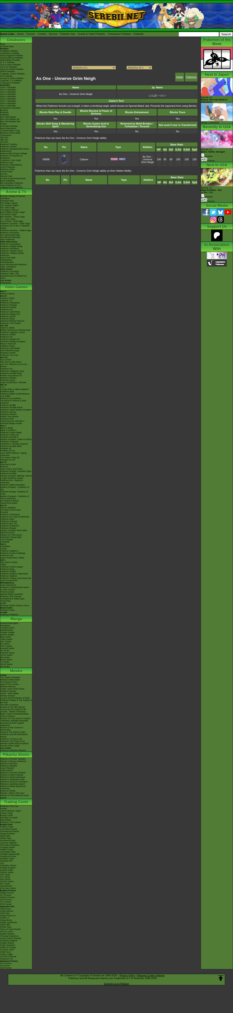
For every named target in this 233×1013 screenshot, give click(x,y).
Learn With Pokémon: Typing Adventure (13, 454)
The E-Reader (6, 539)
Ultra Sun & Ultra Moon (10, 362)
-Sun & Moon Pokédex (10, 65)
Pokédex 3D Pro (7, 451)
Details (179, 77)
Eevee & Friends (7, 791)
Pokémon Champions (10, 303)
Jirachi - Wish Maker (9, 693)
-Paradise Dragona (9, 940)
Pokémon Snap (7, 569)
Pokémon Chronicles (9, 233)
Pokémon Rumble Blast (11, 446)
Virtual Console (7, 592)
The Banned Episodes (10, 237)
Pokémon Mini (6, 555)
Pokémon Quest (7, 380)
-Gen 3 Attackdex (8, 92)
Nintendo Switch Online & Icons (14, 605)
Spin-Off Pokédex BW (10, 121)
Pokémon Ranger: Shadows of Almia (14, 493)
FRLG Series (6, 646)
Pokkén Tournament (9, 416)
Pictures (208, 161)
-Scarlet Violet (6, 870)
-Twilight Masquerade (10, 854)
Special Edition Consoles (11, 594)
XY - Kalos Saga (7, 219)
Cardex (3, 124)
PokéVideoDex (7, 262)
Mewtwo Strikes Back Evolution (14, 743)
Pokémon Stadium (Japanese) (14, 574)
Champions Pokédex (119, 34)
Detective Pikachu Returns (12, 321)
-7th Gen (4, 142)
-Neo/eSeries (6, 886)
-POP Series (6, 904)
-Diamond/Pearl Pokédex (11, 58)
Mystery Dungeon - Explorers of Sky (14, 488)
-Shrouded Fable (7, 852)
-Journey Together (8, 843)
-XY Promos (5, 902)
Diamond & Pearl (8, 464)
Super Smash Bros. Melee (12, 558)
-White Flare (5, 838)
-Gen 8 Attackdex (8, 103)
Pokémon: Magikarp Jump (12, 371)
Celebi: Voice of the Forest (12, 689)
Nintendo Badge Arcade (11, 423)
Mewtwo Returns (7, 686)
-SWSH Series (6, 872)
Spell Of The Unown (9, 684)
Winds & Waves (7, 294)
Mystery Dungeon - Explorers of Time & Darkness (14, 497)
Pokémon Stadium (8, 576)
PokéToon (4, 255)
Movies (16, 671)
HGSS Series (6, 655)
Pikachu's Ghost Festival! (11, 775)
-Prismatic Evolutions (9, 845)
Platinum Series (7, 653)
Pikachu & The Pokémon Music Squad (14, 796)
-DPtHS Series (7, 881)
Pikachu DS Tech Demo (11, 535)
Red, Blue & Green (9, 562)
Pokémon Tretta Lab (9, 435)
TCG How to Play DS (10, 457)
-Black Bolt (5, 836)
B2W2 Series (6, 660)
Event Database (7, 181)
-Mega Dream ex (7, 915)
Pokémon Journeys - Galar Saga (15, 223)
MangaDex (5, 625)
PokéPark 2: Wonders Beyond (14, 444)
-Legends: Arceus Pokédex (12, 74)
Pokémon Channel (8, 521)
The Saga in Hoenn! (9, 210)
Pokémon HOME (8, 334)
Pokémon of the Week (10, 133)
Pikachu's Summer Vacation (13, 759)
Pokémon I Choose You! (11, 739)
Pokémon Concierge (9, 271)
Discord (53, 34)
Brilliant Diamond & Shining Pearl (15, 330)
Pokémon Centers (8, 146)
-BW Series (5, 879)
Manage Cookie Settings (151, 975)
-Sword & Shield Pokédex (11, 69)
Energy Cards (6, 815)
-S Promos (5, 966)
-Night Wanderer (7, 945)
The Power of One (8, 682)
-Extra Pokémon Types (10, 811)
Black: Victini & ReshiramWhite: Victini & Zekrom (14, 715)
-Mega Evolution (7, 833)
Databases (16, 40)
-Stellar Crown (6, 849)
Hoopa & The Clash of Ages (12, 732)
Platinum (4, 467)
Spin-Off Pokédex (8, 117)
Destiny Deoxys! (7, 696)
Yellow (3, 564)
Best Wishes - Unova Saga (12, 217)
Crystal (3, 548)
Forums (30, 34)
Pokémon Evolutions (9, 248)
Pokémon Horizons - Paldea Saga (15, 230)
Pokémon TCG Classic (10, 822)
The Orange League (9, 205)
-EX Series (5, 884)
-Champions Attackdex (10, 108)
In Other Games (7, 589)
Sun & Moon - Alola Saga (11, 221)
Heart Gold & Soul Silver (11, 469)
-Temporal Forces (8, 856)
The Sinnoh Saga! (8, 214)
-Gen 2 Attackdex (8, 90)
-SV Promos (5, 895)
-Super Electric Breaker (10, 938)
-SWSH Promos (7, 897)
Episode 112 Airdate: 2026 (211, 190)
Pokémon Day (6, 162)
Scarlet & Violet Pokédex (91, 34)
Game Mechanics (8, 128)
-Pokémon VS (6, 959)
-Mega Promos (7, 893)
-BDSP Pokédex (7, 71)
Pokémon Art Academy (10, 398)
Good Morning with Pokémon (13, 264)
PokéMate (5, 542)
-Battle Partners (7, 934)
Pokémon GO (6, 309)
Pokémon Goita (7, 610)
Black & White (6, 428)
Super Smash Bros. (9, 580)
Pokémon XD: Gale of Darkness (14, 517)
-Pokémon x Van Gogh (10, 160)
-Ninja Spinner (6, 911)
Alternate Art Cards (9, 818)
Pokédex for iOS (7, 460)
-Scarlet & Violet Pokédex (11, 78)
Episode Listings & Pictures (12, 196)
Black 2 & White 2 (8, 430)
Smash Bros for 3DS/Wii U (12, 421)
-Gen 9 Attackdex (8, 105)
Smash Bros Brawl (8, 503)
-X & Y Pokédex (7, 62)
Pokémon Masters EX (10, 314)
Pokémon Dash (7, 519)
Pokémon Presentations (11, 165)
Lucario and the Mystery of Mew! (15, 698)
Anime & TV (16, 192)
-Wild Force (5, 952)
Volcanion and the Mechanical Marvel (14, 735)
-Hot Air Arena (6, 931)
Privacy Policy (127, 975)
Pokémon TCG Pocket (10, 323)
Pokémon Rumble (8, 473)
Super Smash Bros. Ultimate (13, 382)
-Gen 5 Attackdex (8, 96)
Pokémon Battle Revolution (12, 485)
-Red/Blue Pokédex (9, 51)
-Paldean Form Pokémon (11, 187)
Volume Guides (7, 635)
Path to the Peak (7, 258)
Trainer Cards (6, 813)
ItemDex (4, 110)
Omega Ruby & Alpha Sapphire (14, 389)
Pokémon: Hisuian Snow (11, 251)
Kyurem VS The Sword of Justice (15, 718)
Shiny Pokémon (7, 239)
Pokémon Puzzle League (11, 567)
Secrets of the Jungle (10, 746)
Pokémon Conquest (9, 441)
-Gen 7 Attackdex (8, 101)
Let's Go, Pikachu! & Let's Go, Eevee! (14, 365)
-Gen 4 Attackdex (8, 94)
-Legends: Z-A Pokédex (11, 80)
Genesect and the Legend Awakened (12, 724)
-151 (2, 863)
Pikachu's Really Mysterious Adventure (13, 787)
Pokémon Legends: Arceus (12, 332)
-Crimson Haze (7, 950)
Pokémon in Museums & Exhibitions (11, 157)
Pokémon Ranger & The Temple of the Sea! (16, 701)
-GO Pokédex (6, 76)
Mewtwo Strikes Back (10, 680)
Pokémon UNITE (8, 316)
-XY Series (5, 877)
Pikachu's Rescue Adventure (13, 761)
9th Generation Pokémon (11, 183)
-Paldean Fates (7, 859)
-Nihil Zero (5, 913)
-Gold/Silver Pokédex (10, 53)
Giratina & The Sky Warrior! (12, 707)
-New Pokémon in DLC (10, 185)
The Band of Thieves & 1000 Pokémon (13, 402)
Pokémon (191, 77)
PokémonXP (6, 151)
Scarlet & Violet (7, 298)
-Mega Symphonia (8, 922)
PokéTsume (5, 283)
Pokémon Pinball (8, 571)
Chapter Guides (7, 632)
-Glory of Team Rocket (10, 929)
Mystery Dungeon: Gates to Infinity (16, 439)
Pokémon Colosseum (10, 514)
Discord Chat (6, 176)
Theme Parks (6, 172)
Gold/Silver (5, 546)
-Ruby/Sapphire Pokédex (11, 55)
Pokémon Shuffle (8, 405)
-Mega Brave (6, 920)
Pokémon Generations (10, 244)
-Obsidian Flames (8, 865)
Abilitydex (4, 115)
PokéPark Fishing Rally (10, 537)
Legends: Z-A (6, 300)
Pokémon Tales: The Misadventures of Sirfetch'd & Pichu (13, 275)
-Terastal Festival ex (9, 936)
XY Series (4, 662)
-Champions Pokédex (10, 83)
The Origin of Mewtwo (10, 677)
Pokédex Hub (67, 34)
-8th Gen (4, 140)
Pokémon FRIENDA (9, 614)
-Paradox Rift (6, 861)
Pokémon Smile (7, 346)
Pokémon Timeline (8, 144)
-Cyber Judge (6, 954)
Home (20, 34)
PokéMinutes (6, 260)
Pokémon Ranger (8, 528)
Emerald (4, 512)
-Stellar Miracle (7, 943)
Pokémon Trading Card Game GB (15, 578)
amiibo (3, 603)
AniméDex (5, 198)
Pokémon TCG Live (9, 355)
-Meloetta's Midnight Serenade (14, 721)
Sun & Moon (6, 360)
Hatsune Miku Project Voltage (13, 153)
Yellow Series (6, 639)
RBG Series (5, 637)
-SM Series (5, 874)
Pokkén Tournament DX (11, 375)
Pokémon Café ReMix (10, 312)
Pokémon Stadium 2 (9, 551)
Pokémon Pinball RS (9, 526)
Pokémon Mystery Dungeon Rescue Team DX (12, 342)
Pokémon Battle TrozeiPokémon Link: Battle (15, 395)
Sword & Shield (7, 328)
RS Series (5, 644)
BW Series (5, 657)
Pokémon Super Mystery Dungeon (16, 410)
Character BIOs (7, 628)
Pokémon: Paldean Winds (12, 253)
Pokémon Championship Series (14, 149)
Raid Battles (5, 820)
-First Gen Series (8, 888)
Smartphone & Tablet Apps (12, 599)
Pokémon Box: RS (8, 523)
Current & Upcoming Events (13, 178)
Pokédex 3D (5, 448)
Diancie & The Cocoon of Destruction (11, 728)
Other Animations (8, 267)
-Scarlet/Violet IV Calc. (10, 131)
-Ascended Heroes (8, 829)
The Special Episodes (10, 235)
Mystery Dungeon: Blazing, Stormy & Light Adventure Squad (16, 477)
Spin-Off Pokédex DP (10, 119)
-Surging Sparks (7, 847)
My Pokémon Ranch (9, 501)
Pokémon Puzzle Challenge (12, 553)
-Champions (5, 135)
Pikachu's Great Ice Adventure (14, 782)
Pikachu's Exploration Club (12, 779)
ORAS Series (6, 664)
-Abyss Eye (5, 909)
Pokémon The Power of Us (12, 741)
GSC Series (5, 641)
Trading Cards (16, 802)
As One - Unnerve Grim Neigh (147, 159)
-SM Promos (6, 899)
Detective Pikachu (8, 378)
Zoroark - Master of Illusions (13, 711)
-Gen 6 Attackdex (8, 99)
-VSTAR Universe (8, 956)
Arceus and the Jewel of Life (13, 709)
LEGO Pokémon (7, 167)
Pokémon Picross (8, 412)
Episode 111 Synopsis (213, 152)
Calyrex (84, 159)
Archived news (7, 46)
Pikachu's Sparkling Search (12, 784)
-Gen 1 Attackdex (8, 87)
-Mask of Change (8, 947)
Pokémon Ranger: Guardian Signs (15, 471)
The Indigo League (8, 203)
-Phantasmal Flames (9, 831)
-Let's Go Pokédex (8, 67)
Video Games (16, 287)
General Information (9, 623)
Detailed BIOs (6, 630)
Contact (42, 34)
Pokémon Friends (8, 307)
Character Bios (7, 201)
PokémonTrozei (7, 533)
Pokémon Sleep (7, 319)
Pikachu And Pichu (8, 763)
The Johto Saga (7, 207)
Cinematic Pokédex (9, 126)
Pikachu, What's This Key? (12, 793)
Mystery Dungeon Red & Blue (13, 530)
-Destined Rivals (7, 840)
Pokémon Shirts (7, 169)
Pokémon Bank (7, 391)
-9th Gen (4, 137)
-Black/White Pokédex (10, 60)
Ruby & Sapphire (8, 507)
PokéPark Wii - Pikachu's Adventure (11, 481)
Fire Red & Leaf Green (10, 510)
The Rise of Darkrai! (9, 705)
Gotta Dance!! (6, 770)
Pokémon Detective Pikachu (13, 750)
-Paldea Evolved (7, 868)
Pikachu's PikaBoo (8, 766)
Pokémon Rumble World (11, 407)
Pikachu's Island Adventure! (12, 777)
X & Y (2, 387)
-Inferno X (4, 918)
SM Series (5, 666)
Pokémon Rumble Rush (11, 373)
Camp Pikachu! (7, 768)
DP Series (4, 650)
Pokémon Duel (7, 419)
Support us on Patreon (116, 983)
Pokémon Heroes (8, 691)
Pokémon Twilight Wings (11, 246)
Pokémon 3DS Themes (10, 596)
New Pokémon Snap (9, 350)
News (2, 44)
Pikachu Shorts (16, 754)
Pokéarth (139, 34)
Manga (16, 619)
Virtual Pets (5, 601)
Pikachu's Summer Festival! (12, 772)
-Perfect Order (6, 827)
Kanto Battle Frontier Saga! (12, 212)
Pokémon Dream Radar (11, 432)
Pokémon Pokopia (8, 305)
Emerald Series (7, 648)
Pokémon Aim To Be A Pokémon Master (15, 227)
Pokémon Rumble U (9, 437)
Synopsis (207, 197)
